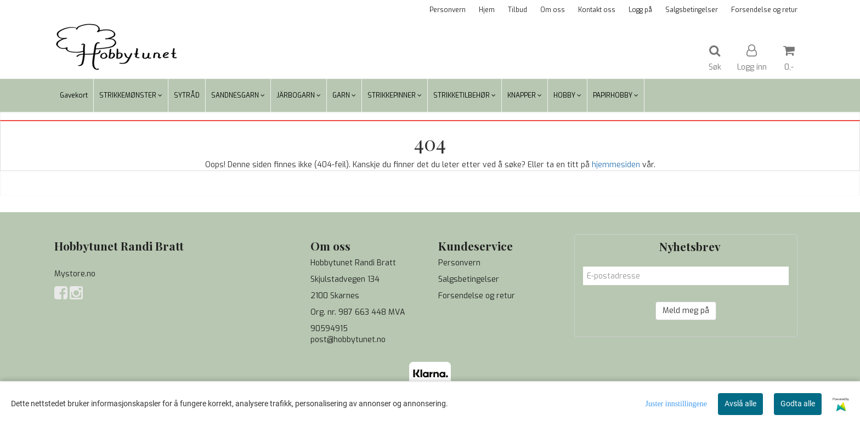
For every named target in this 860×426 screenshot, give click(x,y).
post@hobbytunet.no (348, 339)
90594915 (329, 328)
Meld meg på (686, 310)
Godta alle (797, 403)
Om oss (552, 9)
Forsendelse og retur (764, 9)
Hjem (487, 9)
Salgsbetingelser (691, 9)
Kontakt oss (596, 9)
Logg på (640, 9)
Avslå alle (740, 403)
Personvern (447, 9)
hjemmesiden (616, 165)
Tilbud (517, 9)
